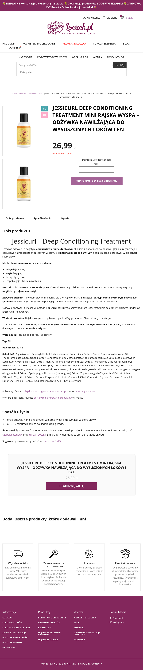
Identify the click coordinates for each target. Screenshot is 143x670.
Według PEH (80, 57)
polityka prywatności (90, 664)
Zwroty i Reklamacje (14, 633)
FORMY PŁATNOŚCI (12, 623)
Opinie (65, 218)
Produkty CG (115, 57)
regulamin (70, 664)
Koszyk (127, 17)
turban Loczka (37, 434)
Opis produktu (15, 218)
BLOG (77, 623)
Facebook (116, 618)
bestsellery (45, 628)
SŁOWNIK (79, 628)
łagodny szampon (59, 391)
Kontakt (7, 618)
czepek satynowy (12, 434)
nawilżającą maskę (85, 391)
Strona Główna (19, 93)
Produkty (9, 43)
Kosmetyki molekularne (39, 43)
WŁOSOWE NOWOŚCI (49, 623)
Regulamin (8, 647)
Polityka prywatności (15, 638)
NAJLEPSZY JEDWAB (48, 640)
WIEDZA (97, 57)
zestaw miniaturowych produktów (53, 397)
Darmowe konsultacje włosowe (87, 634)
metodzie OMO (52, 441)
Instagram (117, 622)
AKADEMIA (79, 640)
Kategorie (25, 57)
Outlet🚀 (15, 47)
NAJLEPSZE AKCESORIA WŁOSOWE (49, 634)
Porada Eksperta (104, 43)
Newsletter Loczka (85, 618)
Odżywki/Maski (35, 93)
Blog (126, 43)
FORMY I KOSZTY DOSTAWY (16, 628)
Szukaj (120, 65)
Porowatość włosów (52, 57)
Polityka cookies (12, 642)
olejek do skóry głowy (36, 391)
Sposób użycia (42, 218)
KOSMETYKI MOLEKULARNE (52, 618)
